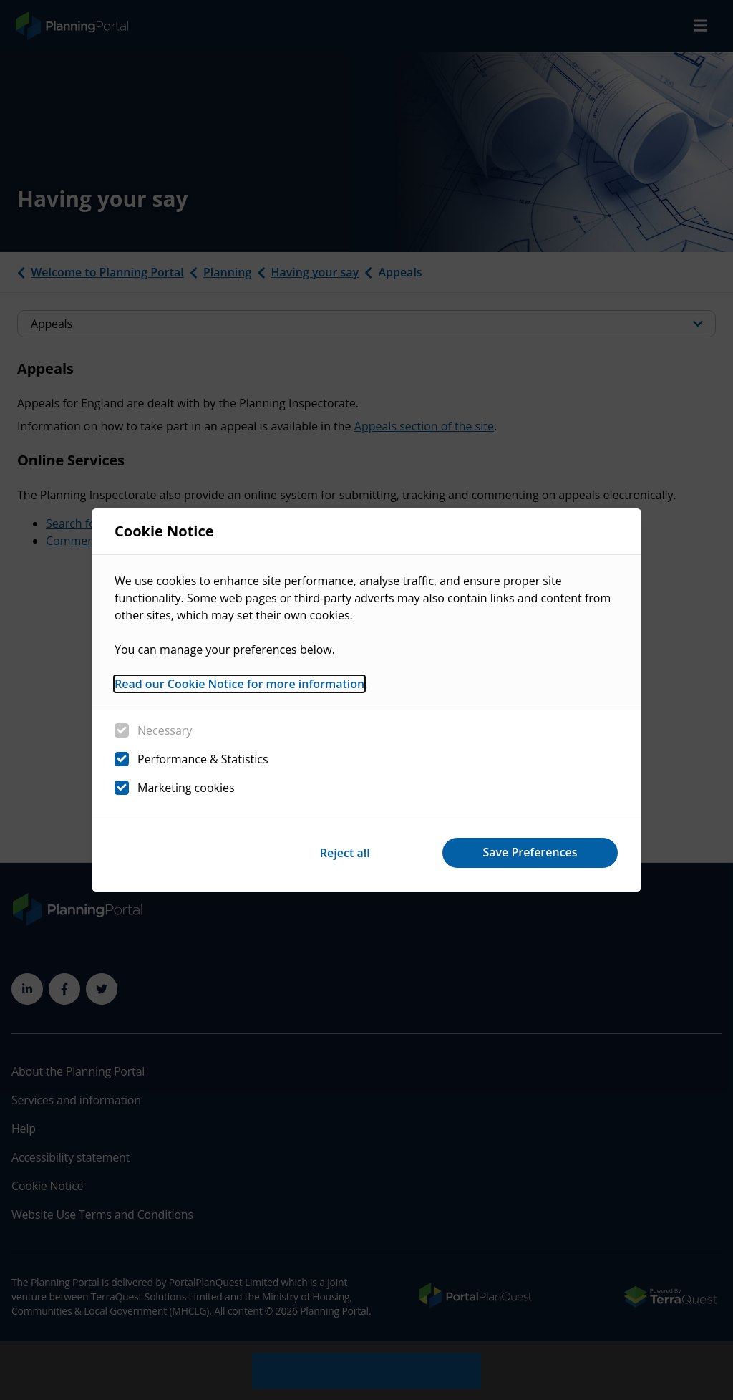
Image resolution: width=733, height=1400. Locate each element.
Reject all (344, 852)
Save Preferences (529, 852)
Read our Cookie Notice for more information (239, 684)
